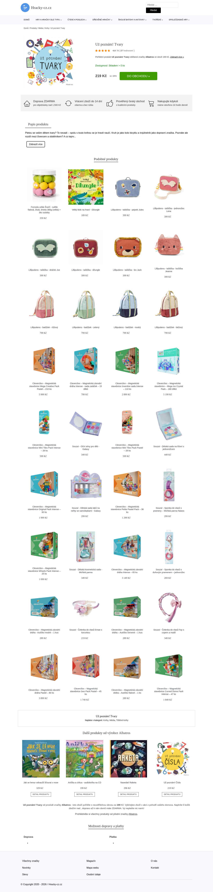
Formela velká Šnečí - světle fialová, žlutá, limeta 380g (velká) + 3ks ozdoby (44, 210)
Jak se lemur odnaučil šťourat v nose (41, 782)
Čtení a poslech (76, 20)
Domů (27, 20)
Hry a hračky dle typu (48, 20)
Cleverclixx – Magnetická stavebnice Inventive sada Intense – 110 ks (127, 386)
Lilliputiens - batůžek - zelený (85, 327)
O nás (154, 861)
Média (40, 28)
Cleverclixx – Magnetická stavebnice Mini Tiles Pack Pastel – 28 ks (127, 448)
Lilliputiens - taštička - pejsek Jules (127, 210)
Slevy (25, 874)
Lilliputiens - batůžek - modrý (127, 327)
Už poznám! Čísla (172, 782)
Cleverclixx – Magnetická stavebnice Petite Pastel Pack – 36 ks (127, 509)
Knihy (47, 28)
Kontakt (155, 867)
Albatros (150, 57)
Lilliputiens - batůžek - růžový (44, 327)
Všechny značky (30, 861)
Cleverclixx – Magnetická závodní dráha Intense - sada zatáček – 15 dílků (86, 386)
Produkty (33, 28)
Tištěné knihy (122, 720)
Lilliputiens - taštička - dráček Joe (44, 270)
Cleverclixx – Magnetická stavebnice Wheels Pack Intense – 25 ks (44, 571)
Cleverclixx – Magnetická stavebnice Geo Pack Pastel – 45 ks (85, 691)
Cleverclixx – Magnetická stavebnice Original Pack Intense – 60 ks (44, 509)
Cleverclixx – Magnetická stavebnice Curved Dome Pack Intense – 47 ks (168, 691)
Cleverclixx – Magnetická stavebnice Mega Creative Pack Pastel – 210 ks (44, 386)
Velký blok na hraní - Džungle (86, 210)
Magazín (91, 861)
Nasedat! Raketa (128, 782)
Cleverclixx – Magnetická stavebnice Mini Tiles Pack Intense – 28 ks (44, 448)
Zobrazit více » (177, 57)
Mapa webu (93, 867)
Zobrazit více (36, 144)
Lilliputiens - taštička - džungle (86, 270)
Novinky (26, 867)
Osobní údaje (94, 874)
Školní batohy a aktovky (131, 20)
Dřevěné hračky (101, 20)
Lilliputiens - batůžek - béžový (169, 327)
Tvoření (156, 20)
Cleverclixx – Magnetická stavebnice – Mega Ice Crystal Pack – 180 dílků (168, 386)
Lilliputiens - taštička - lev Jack (127, 270)
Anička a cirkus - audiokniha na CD (84, 782)
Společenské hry (178, 20)
